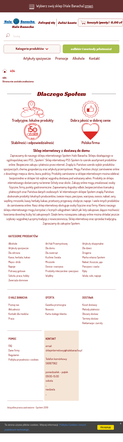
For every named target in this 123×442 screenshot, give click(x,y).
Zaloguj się (47, 23)
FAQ (10, 345)
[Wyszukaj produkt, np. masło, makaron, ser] (64, 36)
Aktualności (14, 309)
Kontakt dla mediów (18, 313)
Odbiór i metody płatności (91, 49)
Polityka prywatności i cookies (23, 359)
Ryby (84, 271)
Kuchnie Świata (53, 257)
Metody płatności (90, 309)
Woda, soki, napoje (91, 275)
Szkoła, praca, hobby (18, 275)
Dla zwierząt (51, 252)
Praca (11, 318)
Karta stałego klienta (55, 313)
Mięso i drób (14, 262)
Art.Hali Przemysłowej (56, 243)
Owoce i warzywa (54, 266)
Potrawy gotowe (16, 271)
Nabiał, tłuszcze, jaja (92, 262)
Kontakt (94, 58)
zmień (89, 5)
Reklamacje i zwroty (92, 323)
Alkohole (79, 58)
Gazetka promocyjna (55, 304)
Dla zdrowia (14, 252)
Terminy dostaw (90, 318)
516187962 (51, 363)
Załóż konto (67, 23)
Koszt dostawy (89, 304)
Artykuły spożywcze (37, 58)
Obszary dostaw (90, 313)
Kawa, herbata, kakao (19, 257)
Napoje (11, 266)
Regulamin (13, 355)
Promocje (61, 58)
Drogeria (86, 252)
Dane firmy (13, 350)
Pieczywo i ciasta (90, 266)
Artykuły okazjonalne (93, 243)
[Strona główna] (19, 23)
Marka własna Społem (93, 257)
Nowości (49, 309)
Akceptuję (105, 427)
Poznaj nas (13, 304)
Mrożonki (50, 262)
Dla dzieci (87, 248)
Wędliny (49, 275)
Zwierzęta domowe (18, 280)
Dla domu (50, 248)
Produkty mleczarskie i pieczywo (61, 271)
